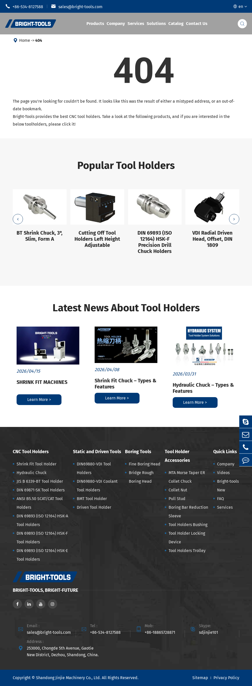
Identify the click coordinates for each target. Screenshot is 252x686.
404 (38, 40)
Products (95, 23)
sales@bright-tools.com (77, 6)
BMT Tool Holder (92, 498)
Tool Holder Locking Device (187, 537)
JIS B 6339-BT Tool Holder (40, 481)
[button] (18, 219)
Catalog (175, 23)
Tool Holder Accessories (177, 456)
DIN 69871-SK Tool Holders (41, 490)
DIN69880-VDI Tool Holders (94, 468)
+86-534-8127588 (24, 6)
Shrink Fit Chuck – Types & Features (125, 384)
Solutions (156, 23)
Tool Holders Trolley (187, 550)
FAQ (220, 498)
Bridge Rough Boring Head (141, 477)
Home (24, 40)
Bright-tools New (228, 485)
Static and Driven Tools (97, 451)
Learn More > (39, 399)
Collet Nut (178, 490)
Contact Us (196, 23)
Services (136, 23)
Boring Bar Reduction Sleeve (188, 511)
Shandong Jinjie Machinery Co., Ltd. (68, 677)
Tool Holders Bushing (188, 524)
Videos (223, 472)
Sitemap (200, 677)
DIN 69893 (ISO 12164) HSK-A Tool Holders (42, 520)
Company (116, 23)
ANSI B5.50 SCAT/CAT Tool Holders (40, 503)
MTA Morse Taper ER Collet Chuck (187, 477)
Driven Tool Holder (94, 507)
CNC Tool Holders (31, 451)
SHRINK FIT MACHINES (42, 382)
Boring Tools (138, 451)
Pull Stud (177, 498)
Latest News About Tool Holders (126, 308)
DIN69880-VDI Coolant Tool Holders (97, 485)
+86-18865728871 (160, 632)
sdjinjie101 (208, 632)
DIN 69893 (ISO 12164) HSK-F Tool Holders (42, 537)
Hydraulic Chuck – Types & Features (203, 388)
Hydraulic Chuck (31, 472)
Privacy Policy (226, 677)
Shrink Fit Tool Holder (36, 464)
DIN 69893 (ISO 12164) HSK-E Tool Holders (42, 555)
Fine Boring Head (144, 464)
